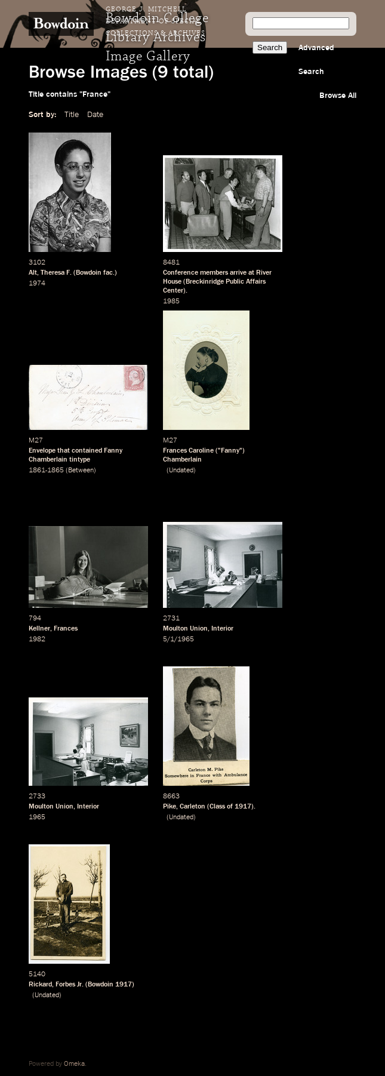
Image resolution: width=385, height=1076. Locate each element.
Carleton (192, 806)
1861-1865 (46, 470)
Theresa (52, 272)
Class (217, 806)
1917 (243, 806)
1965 (37, 817)
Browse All (337, 95)
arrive (238, 272)
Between (81, 470)
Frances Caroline (188, 450)
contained (87, 450)
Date (95, 114)
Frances (66, 628)
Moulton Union (185, 628)
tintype (79, 459)
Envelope (42, 450)
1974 (37, 283)
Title (71, 114)
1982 (37, 639)
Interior (222, 628)
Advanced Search (316, 60)
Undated (181, 470)
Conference (180, 272)
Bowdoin (88, 272)
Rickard (40, 984)
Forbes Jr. (70, 984)
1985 (171, 301)
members (214, 272)
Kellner (39, 628)
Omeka (74, 1064)
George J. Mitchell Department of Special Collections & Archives (155, 21)
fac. (109, 272)
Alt (33, 272)
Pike (169, 806)
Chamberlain (182, 459)
